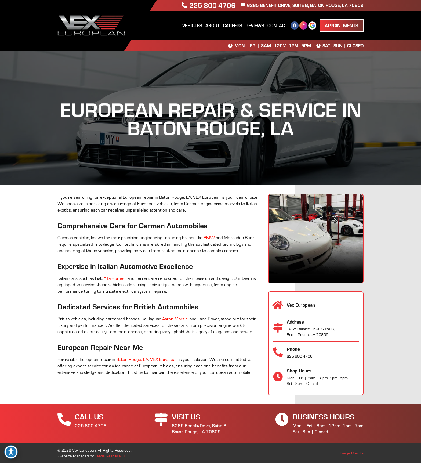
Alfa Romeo (115, 278)
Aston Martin (175, 318)
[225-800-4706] (184, 5)
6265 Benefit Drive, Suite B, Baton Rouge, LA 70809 (305, 5)
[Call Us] (64, 419)
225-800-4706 (212, 5)
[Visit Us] (161, 419)
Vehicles (192, 25)
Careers (232, 25)
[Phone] (278, 352)
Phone (293, 349)
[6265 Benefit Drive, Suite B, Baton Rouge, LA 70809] (243, 5)
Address (295, 322)
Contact (277, 25)
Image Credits (352, 452)
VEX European (164, 359)
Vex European (301, 305)
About (212, 25)
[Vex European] (278, 305)
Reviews (254, 25)
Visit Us (186, 416)
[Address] (278, 328)
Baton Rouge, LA (132, 359)
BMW (209, 237)
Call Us (89, 416)
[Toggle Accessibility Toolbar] (11, 452)
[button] (342, 25)
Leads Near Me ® (110, 455)
